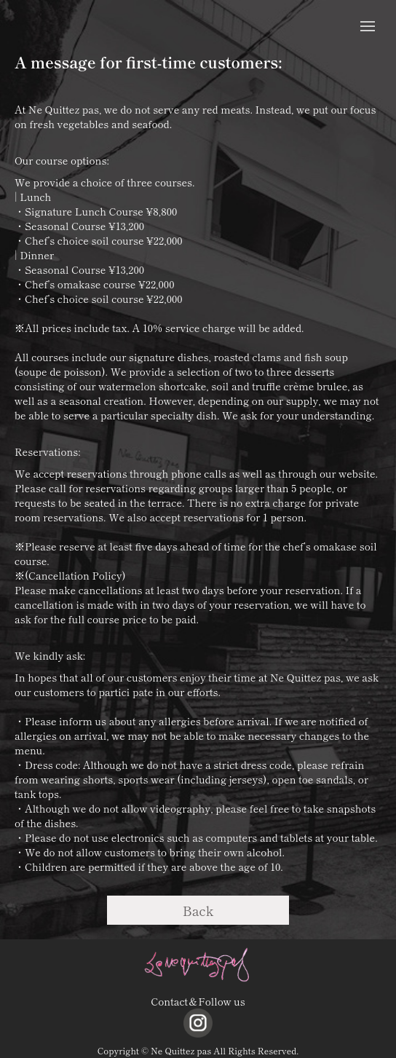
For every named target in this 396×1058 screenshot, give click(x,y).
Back (198, 910)
